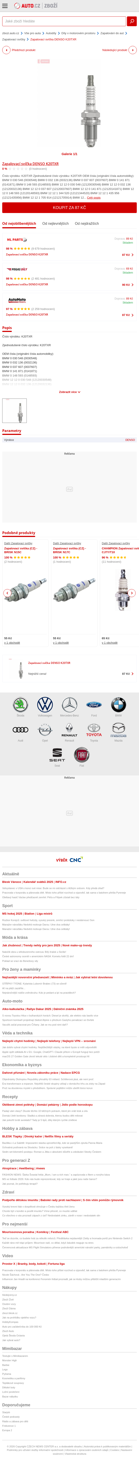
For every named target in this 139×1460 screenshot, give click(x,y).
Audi (20, 732)
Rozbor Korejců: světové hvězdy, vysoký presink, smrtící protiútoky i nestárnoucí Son (48, 920)
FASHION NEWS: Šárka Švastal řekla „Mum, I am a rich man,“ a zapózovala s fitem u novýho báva (56, 1174)
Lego (5, 1369)
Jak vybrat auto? (11, 1340)
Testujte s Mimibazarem (15, 1356)
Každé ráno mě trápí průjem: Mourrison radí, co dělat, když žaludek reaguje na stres (48, 1242)
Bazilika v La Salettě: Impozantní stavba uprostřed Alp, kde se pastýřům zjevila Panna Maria (52, 1143)
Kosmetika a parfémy (13, 1378)
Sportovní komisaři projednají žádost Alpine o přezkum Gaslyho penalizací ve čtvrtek (48, 1020)
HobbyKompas (10, 1322)
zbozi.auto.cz (10, 33)
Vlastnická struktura (75, 1453)
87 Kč (126, 254)
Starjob (6, 1412)
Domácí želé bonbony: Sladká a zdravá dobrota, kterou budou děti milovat (42, 1115)
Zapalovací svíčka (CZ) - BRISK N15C (20, 550)
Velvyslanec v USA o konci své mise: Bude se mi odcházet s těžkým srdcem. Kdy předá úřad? (53, 888)
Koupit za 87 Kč (69, 207)
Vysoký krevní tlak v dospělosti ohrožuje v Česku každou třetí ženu (38, 1206)
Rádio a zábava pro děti (15, 1421)
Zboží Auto (8, 1331)
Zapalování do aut (112, 33)
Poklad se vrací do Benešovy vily (20, 961)
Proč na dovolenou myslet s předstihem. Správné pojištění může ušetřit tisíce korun (47, 1088)
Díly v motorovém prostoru (78, 33)
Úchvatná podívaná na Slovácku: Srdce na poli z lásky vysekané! (37, 1147)
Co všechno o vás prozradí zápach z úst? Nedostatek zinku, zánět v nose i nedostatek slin (51, 1215)
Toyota (94, 732)
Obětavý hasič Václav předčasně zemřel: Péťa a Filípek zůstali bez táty (41, 897)
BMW (118, 707)
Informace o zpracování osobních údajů (86, 1450)
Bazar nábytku (10, 1396)
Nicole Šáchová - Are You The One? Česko (25, 1274)
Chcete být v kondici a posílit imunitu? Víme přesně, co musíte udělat (39, 1211)
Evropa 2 (7, 1430)
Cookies (114, 1450)
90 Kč (126, 284)
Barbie (5, 1365)
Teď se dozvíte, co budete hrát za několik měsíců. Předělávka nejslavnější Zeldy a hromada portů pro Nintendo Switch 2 (67, 1238)
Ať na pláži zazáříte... (13, 988)
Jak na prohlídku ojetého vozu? (19, 1317)
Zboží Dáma (9, 1308)
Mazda (118, 732)
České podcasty (11, 1416)
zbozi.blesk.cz (9, 1313)
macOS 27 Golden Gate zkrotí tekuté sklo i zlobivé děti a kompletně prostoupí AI (45, 1056)
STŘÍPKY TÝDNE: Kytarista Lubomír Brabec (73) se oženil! (34, 983)
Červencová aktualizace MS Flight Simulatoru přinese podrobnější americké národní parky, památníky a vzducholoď (65, 1247)
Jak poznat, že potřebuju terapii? (20, 1183)
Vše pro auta (32, 33)
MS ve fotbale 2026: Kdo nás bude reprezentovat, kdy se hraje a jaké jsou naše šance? (49, 1179)
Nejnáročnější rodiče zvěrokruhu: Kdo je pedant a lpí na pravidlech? (39, 992)
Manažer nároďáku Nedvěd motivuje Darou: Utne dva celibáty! (36, 924)
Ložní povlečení (10, 1392)
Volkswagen (45, 707)
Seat (57, 757)
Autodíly (51, 33)
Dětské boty (8, 1387)
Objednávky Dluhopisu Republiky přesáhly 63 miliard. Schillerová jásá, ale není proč (48, 1079)
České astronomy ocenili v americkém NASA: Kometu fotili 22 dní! (38, 956)
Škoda (20, 707)
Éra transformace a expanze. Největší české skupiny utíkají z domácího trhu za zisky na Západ (53, 1083)
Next (131, 593)
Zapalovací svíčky (13, 39)
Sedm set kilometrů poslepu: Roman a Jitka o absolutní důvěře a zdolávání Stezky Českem (51, 1151)
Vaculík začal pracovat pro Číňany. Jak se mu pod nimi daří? (35, 1024)
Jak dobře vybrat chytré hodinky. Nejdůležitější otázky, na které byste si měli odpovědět (49, 1047)
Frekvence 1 (9, 1425)
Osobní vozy (9, 1304)
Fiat (82, 757)
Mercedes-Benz (69, 707)
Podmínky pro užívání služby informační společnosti (35, 1450)
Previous (7, 593)
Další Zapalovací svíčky (18, 543)
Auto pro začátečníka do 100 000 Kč (22, 1326)
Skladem (128, 242)
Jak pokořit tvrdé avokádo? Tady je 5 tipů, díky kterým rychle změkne (39, 1120)
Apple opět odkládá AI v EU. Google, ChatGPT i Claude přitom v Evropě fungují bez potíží (51, 1052)
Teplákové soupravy (13, 1383)
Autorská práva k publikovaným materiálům (107, 1446)
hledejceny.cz (9, 1295)
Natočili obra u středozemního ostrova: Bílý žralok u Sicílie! (34, 952)
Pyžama (6, 1374)
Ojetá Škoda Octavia (13, 1335)
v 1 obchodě (12, 642)
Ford (94, 707)
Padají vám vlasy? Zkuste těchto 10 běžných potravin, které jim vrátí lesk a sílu (45, 1111)
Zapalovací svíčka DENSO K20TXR (30, 163)
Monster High (9, 1360)
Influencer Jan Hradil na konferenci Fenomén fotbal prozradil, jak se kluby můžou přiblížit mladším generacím (61, 1279)
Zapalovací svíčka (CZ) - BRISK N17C (69, 550)
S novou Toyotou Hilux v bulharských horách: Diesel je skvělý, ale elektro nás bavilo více (50, 1015)
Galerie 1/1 (70, 154)
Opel (45, 732)
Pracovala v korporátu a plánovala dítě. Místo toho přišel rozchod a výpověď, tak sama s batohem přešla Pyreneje (64, 892)
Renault (69, 732)
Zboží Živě (8, 1299)
